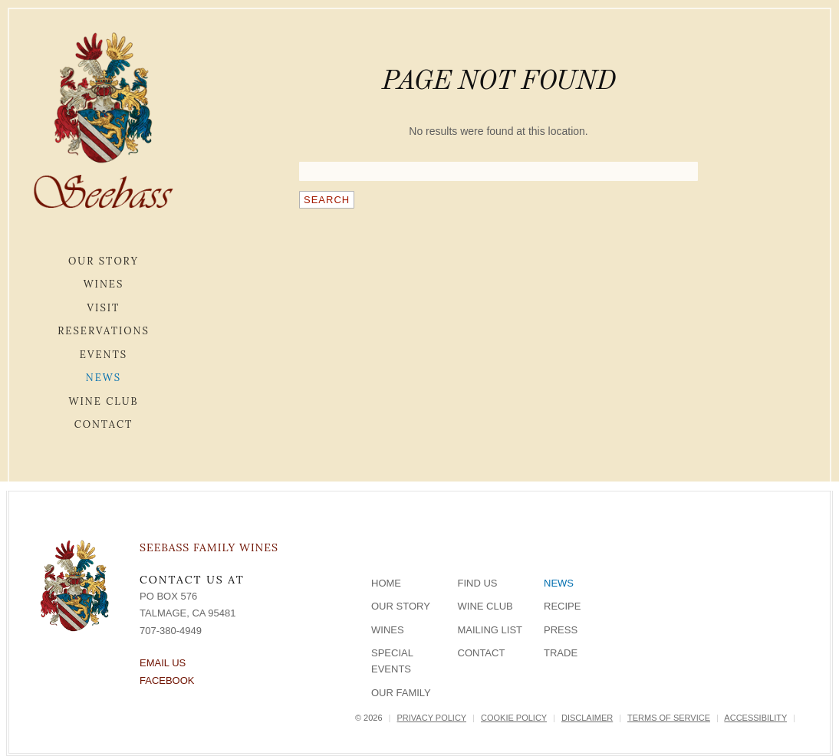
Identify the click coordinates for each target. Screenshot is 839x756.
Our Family (401, 692)
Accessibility (755, 717)
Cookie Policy (514, 717)
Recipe (562, 606)
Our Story (103, 261)
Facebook (167, 680)
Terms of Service (668, 717)
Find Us (478, 583)
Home (386, 583)
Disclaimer (587, 717)
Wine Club (103, 401)
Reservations (104, 330)
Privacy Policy (431, 717)
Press (560, 630)
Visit (103, 307)
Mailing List (490, 630)
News (103, 377)
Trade (560, 653)
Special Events (392, 661)
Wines (104, 284)
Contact (103, 424)
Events (103, 354)
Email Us (163, 663)
